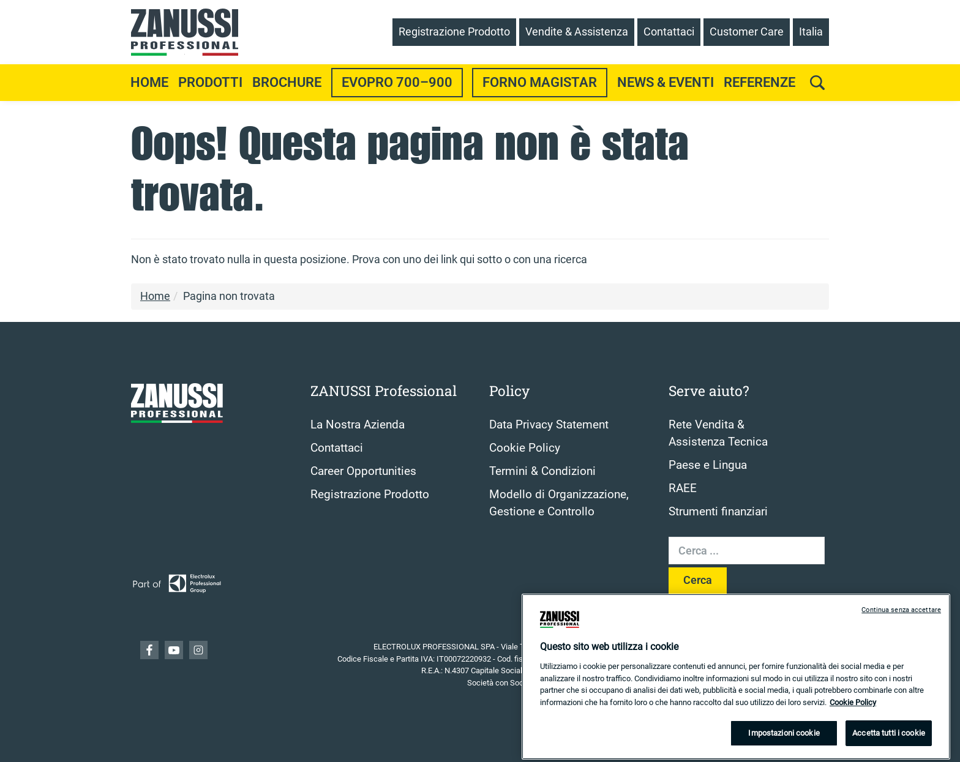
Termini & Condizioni (542, 471)
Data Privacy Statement (549, 424)
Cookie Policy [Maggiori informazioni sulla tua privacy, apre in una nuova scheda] (853, 712)
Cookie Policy (524, 448)
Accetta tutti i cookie (888, 743)
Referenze (759, 82)
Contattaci (336, 448)
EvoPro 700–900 (397, 82)
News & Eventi (665, 82)
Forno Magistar (539, 82)
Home (149, 82)
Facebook (149, 650)
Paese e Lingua (708, 465)
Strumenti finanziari (718, 511)
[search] (817, 82)
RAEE (683, 488)
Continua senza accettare (901, 620)
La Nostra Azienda (357, 424)
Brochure (286, 82)
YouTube (174, 650)
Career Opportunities (363, 471)
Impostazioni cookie (783, 743)
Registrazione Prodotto (369, 494)
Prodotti (210, 82)
